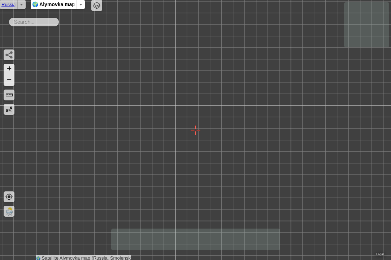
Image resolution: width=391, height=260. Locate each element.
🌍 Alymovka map (160, 4)
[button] (9, 69)
